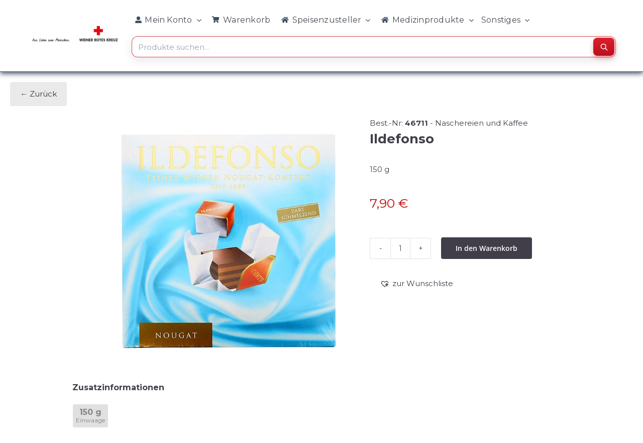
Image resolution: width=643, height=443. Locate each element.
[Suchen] (603, 47)
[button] (416, 284)
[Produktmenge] (400, 248)
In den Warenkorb (486, 248)
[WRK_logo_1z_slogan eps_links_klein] (75, 28)
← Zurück (38, 94)
